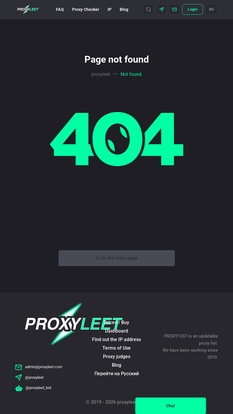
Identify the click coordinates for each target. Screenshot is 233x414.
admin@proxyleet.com (38, 367)
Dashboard (116, 331)
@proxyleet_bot (33, 387)
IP (109, 9)
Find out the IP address (116, 339)
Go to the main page (117, 258)
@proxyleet (29, 377)
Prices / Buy (116, 322)
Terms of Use (116, 348)
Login (192, 9)
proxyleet (100, 74)
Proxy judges (116, 356)
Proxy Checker (85, 9)
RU (211, 9)
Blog (124, 9)
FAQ (60, 9)
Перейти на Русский (116, 373)
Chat (170, 405)
